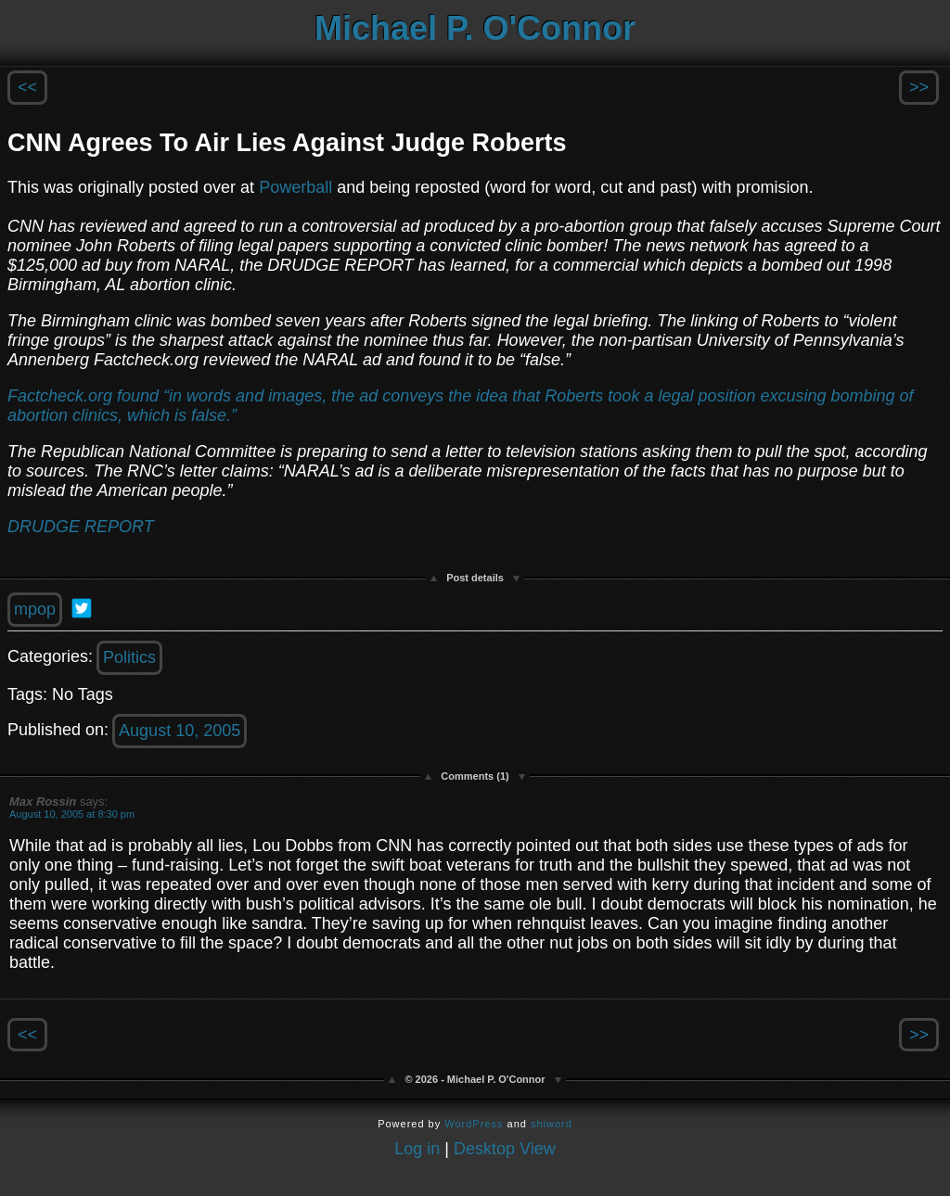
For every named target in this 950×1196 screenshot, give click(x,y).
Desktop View (505, 1148)
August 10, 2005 (179, 730)
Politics (129, 657)
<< (27, 87)
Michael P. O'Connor (475, 28)
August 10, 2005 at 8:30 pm (72, 814)
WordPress (473, 1123)
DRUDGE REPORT (80, 526)
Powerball (298, 187)
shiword (551, 1123)
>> (919, 87)
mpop (35, 609)
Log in (417, 1148)
